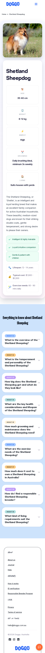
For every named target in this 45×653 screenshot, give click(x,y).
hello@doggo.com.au (17, 625)
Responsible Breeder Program (20, 593)
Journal (11, 565)
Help (10, 570)
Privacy (11, 607)
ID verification (14, 588)
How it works (13, 584)
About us (11, 560)
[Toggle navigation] (36, 4)
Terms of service (15, 612)
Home (4, 14)
